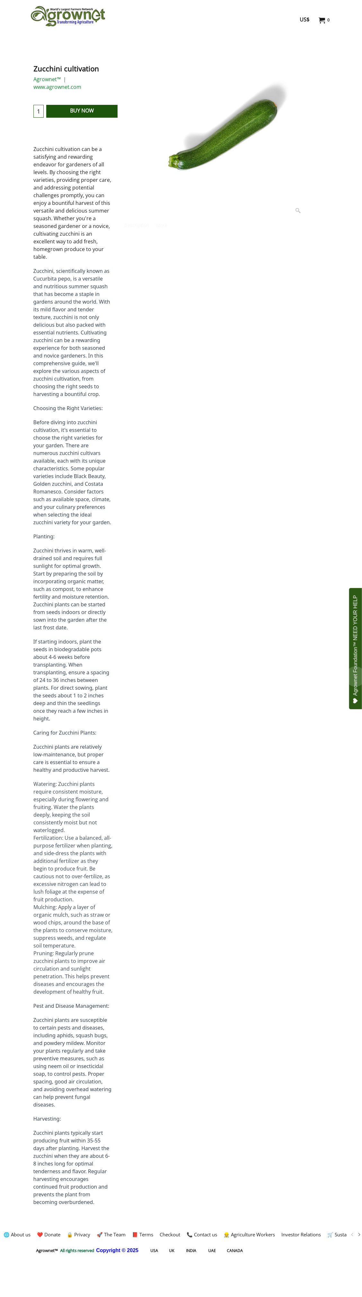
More (161, 225)
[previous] (352, 1234)
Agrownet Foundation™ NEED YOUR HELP (356, 649)
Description (136, 225)
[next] (359, 1234)
